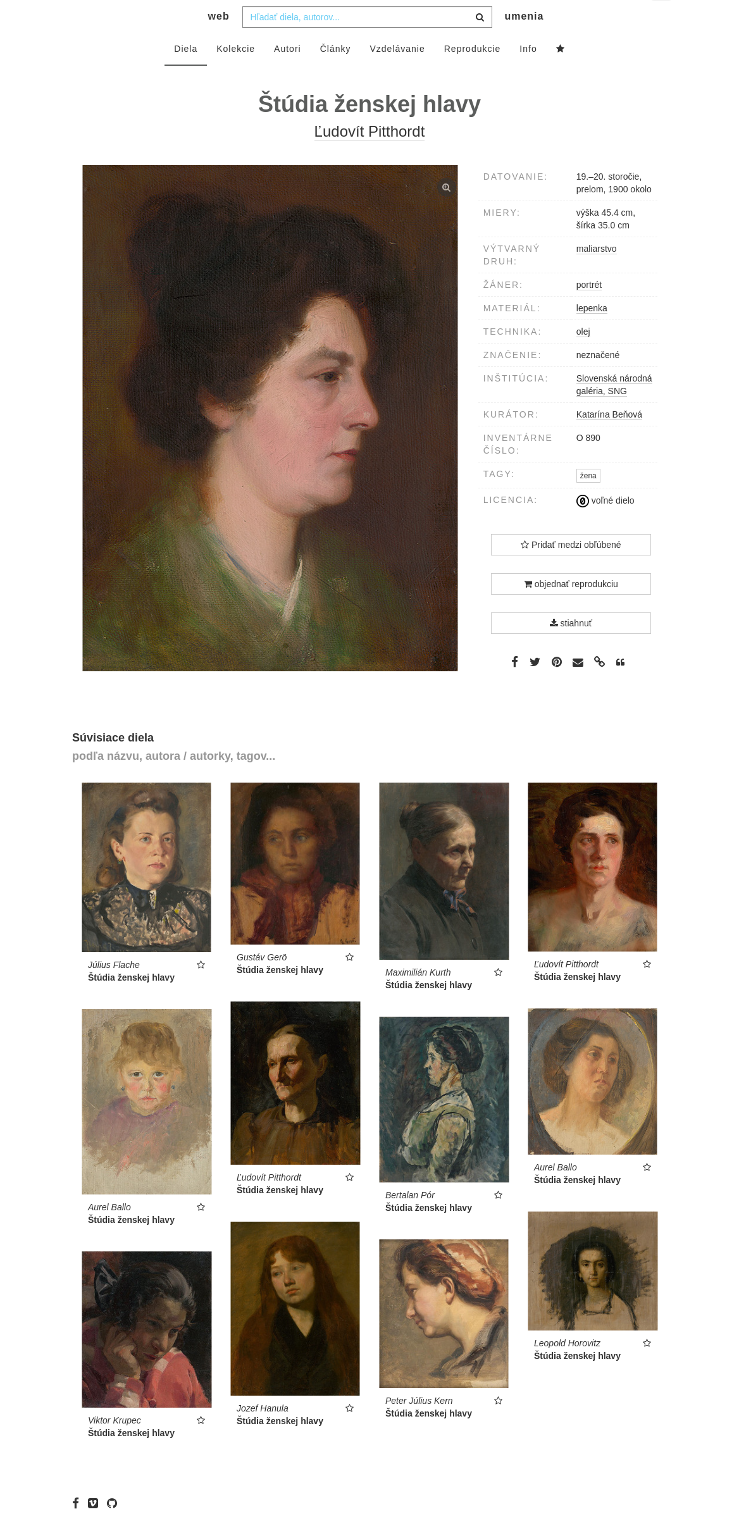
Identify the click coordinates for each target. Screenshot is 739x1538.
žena (588, 501)
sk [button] (662, 19)
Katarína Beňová (609, 440)
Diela (185, 74)
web (219, 41)
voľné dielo (605, 526)
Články (335, 74)
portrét (589, 310)
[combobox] (367, 42)
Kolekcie (235, 74)
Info (528, 74)
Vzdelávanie (397, 74)
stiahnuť (571, 648)
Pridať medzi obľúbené (571, 570)
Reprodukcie (472, 74)
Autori (287, 74)
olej (583, 357)
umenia (523, 41)
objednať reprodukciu (571, 609)
